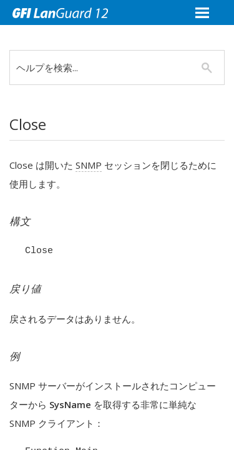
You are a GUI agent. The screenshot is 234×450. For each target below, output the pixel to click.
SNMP (89, 165)
